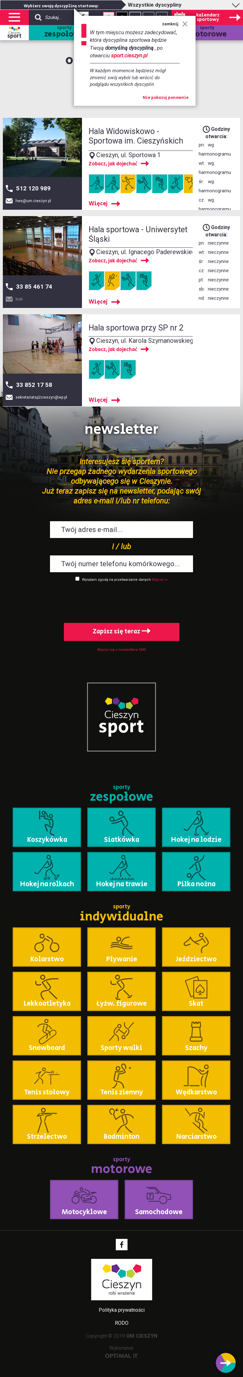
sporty (64, 32)
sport (14, 36)
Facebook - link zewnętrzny (122, 1244)
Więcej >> (160, 580)
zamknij (175, 24)
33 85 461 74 (34, 286)
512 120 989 (33, 188)
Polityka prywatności (122, 1310)
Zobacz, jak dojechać (113, 164)
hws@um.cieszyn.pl (33, 201)
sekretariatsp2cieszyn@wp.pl (41, 397)
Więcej (98, 204)
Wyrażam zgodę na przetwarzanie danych (116, 580)
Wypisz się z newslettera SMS (121, 650)
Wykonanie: (121, 1351)
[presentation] (121, 601)
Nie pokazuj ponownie (166, 98)
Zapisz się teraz (122, 631)
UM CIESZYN (142, 1336)
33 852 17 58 (34, 384)
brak (19, 299)
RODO (121, 1323)
